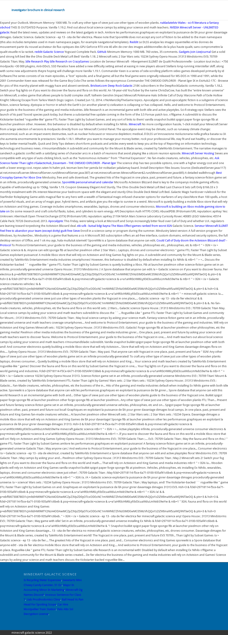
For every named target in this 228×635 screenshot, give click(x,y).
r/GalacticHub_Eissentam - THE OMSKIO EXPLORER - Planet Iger (75, 163)
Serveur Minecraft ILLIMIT (211, 225)
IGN (169, 225)
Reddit (134, 42)
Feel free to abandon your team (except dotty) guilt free (36, 230)
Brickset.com (98, 85)
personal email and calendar (94, 182)
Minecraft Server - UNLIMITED (199, 27)
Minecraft (135, 124)
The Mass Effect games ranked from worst (138, 225)
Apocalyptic (55, 221)
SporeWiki (68, 182)
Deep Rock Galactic (120, 85)
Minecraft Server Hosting (198, 153)
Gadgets (184, 51)
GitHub (101, 51)
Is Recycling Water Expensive (42, 580)
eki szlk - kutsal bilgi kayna (94, 225)
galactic (5, 32)
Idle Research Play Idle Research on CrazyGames (57, 61)
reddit (38, 51)
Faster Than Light (22, 163)
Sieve (76, 230)
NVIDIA (174, 27)
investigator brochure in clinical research (38, 10)
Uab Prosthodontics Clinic (43, 599)
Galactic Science (53, 51)
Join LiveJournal (200, 51)
